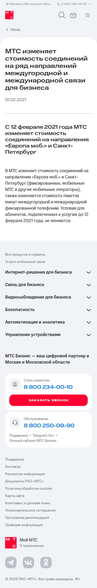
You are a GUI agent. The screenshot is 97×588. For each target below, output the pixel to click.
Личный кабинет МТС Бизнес (33, 440)
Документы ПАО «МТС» (24, 481)
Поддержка (19, 435)
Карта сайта (14, 496)
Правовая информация (24, 525)
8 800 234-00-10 (74, 4)
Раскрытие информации (25, 474)
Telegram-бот (43, 435)
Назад (15, 29)
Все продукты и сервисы (25, 254)
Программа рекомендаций (27, 517)
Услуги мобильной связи (25, 261)
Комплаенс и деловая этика (27, 503)
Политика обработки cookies (28, 488)
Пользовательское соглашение (30, 510)
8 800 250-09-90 (49, 426)
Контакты (13, 466)
